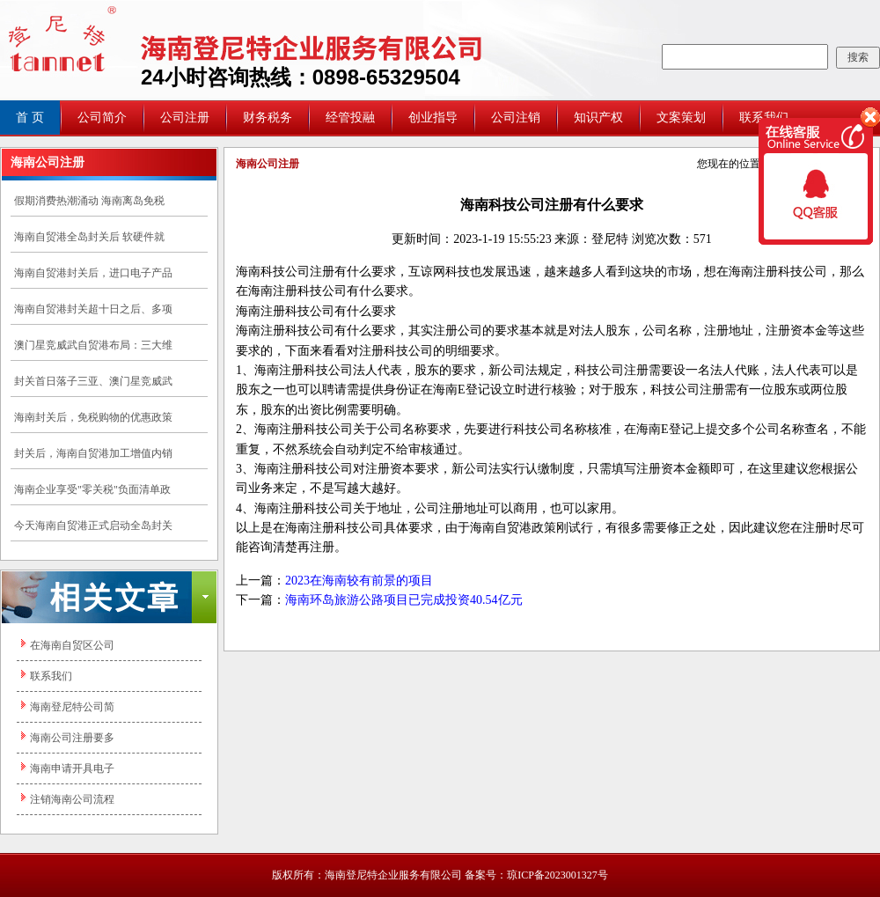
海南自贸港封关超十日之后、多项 (93, 309)
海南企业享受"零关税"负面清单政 (92, 489)
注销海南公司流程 (72, 799)
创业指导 (433, 117)
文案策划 (681, 117)
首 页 (30, 117)
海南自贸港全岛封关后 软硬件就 (89, 237)
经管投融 (350, 117)
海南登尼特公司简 (72, 707)
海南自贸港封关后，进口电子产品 (93, 273)
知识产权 (598, 117)
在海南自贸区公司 (72, 645)
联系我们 (51, 676)
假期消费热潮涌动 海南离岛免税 (89, 201)
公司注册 (184, 117)
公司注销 (515, 117)
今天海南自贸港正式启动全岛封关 (93, 525)
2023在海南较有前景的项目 (359, 580)
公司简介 (102, 117)
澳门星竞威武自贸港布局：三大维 (93, 345)
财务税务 (267, 117)
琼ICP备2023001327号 (557, 875)
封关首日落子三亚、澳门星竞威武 (93, 381)
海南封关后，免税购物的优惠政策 (93, 417)
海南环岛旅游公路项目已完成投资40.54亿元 (404, 600)
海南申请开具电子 (72, 768)
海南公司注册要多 (72, 738)
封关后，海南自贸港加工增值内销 (93, 453)
